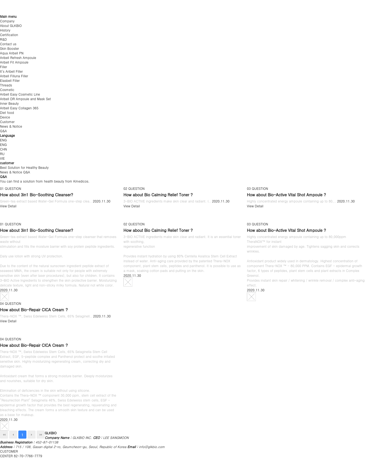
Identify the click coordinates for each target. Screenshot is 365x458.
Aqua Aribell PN (11, 53)
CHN (3, 149)
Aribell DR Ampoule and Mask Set (25, 98)
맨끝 (41, 435)
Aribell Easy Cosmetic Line (20, 94)
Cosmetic (7, 89)
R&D (3, 39)
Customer (7, 121)
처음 (4, 435)
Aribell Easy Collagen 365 (19, 108)
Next (31, 435)
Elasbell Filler (10, 80)
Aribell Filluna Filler (14, 76)
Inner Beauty (9, 103)
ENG (3, 140)
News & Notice (11, 126)
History (5, 30)
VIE (2, 158)
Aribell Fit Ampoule (14, 62)
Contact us (8, 43)
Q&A (3, 130)
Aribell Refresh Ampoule (18, 57)
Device (5, 117)
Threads (6, 85)
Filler (3, 66)
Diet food (7, 112)
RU (2, 153)
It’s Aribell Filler (11, 71)
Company (7, 21)
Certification (9, 34)
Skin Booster (9, 48)
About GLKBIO (11, 25)
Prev (13, 435)
